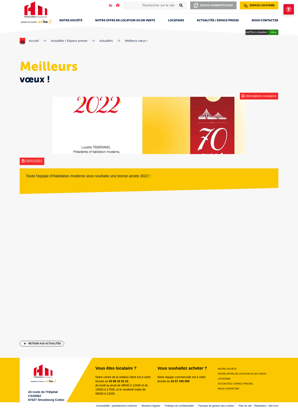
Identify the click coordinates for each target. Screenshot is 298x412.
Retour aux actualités (42, 343)
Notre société (70, 20)
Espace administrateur (213, 5)
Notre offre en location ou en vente (125, 20)
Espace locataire (259, 5)
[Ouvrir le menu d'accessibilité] (289, 9)
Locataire (176, 20)
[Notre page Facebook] (117, 5)
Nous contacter (265, 20)
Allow (273, 32)
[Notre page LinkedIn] (110, 5)
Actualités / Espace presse (218, 20)
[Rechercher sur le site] (150, 5)
